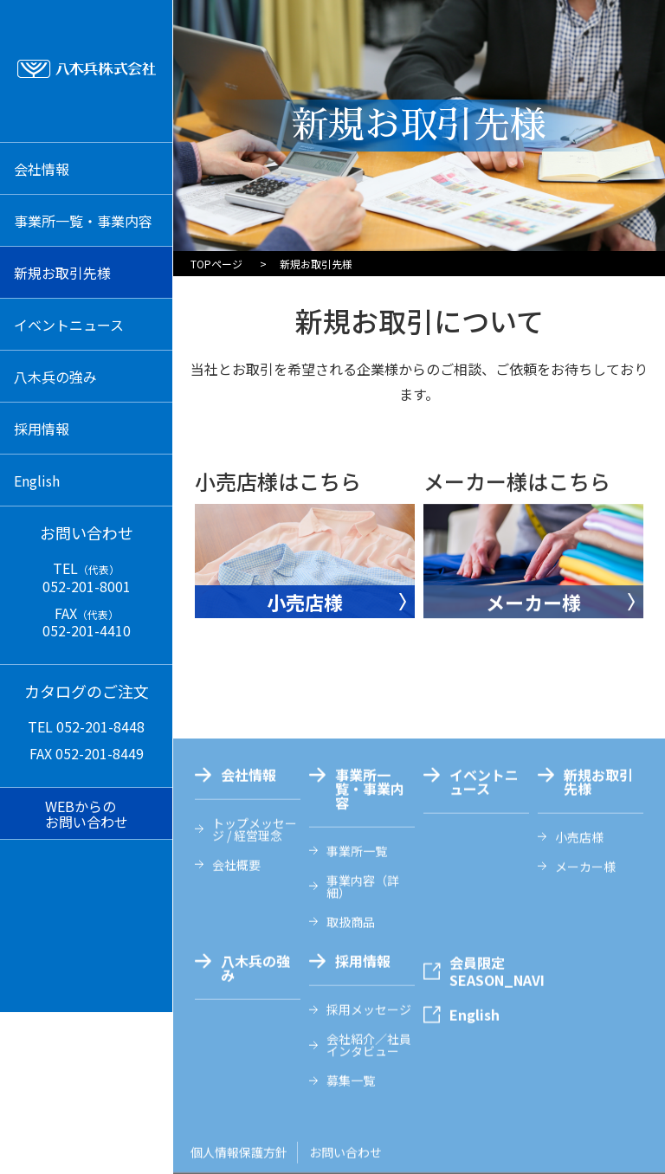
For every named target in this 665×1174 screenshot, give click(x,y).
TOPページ (216, 263)
